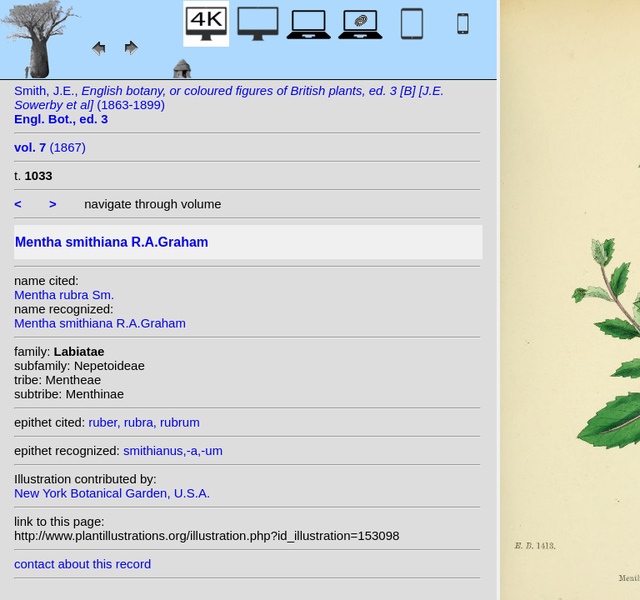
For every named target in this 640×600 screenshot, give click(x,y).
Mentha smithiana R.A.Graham (100, 323)
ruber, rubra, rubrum (143, 422)
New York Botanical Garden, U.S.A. (112, 493)
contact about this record (82, 564)
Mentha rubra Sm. (64, 295)
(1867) (50, 147)
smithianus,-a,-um (172, 450)
